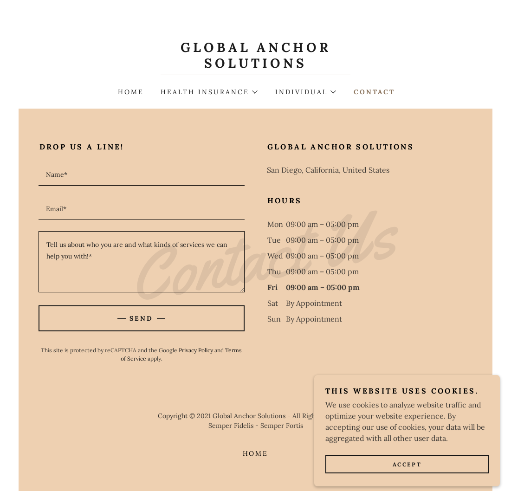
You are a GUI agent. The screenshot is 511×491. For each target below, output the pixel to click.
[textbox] (142, 174)
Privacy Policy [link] (196, 350)
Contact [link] (374, 92)
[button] (209, 91)
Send (141, 318)
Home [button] (256, 453)
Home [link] (131, 92)
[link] (255, 65)
